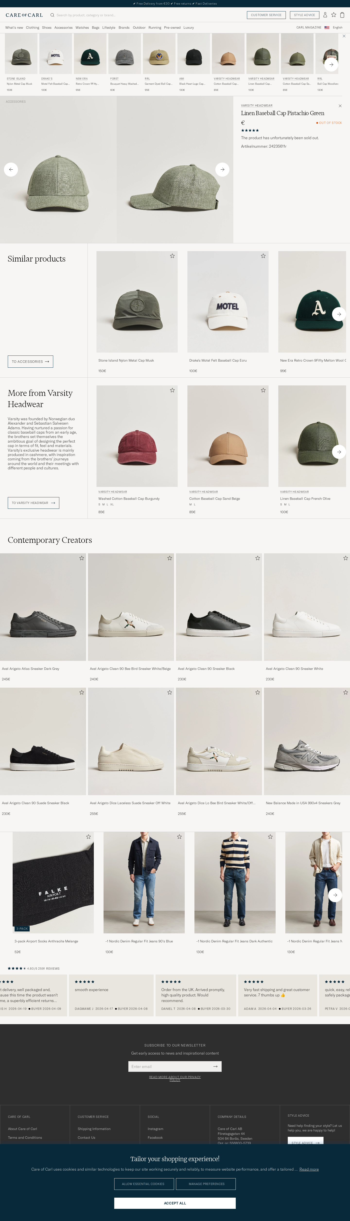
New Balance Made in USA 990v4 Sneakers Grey (303, 803)
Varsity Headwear (227, 78)
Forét (114, 78)
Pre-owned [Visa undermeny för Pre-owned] (172, 27)
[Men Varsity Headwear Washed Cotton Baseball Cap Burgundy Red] (137, 436)
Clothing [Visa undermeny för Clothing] (32, 27)
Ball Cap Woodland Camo (331, 83)
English (337, 27)
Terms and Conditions (25, 1137)
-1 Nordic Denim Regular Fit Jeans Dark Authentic (234, 941)
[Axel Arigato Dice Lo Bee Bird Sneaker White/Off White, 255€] (219, 752)
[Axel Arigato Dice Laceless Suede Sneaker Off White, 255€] (131, 752)
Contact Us (86, 1137)
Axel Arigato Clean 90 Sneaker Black (206, 668)
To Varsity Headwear (33, 503)
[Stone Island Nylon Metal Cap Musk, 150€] (21, 62)
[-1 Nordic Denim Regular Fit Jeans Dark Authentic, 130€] (235, 893)
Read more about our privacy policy (175, 1079)
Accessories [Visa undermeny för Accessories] (63, 27)
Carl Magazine (309, 27)
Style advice (304, 15)
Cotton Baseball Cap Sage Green (297, 84)
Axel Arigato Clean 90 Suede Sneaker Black (35, 803)
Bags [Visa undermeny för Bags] (95, 27)
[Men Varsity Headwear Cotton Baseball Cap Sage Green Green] (297, 53)
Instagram (155, 1129)
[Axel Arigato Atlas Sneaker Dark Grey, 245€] (43, 617)
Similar (37, 259)
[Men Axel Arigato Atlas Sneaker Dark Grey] (43, 607)
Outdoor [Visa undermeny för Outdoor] (139, 27)
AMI (181, 78)
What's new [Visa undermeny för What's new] (14, 27)
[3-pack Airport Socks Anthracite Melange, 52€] (53, 893)
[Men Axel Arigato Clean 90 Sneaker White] (307, 607)
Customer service (266, 15)
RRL (147, 78)
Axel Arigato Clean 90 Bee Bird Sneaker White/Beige (130, 668)
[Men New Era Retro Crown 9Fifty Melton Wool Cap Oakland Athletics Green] (90, 53)
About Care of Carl (22, 1129)
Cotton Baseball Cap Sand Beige (225, 84)
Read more (309, 1169)
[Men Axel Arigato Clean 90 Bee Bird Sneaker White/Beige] (131, 607)
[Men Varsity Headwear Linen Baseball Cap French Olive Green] (262, 53)
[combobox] (337, 27)
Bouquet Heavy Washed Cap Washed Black (123, 84)
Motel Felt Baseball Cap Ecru (54, 84)
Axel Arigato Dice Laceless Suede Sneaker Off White (130, 803)
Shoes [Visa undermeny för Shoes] (47, 27)
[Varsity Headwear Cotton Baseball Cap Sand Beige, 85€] (228, 62)
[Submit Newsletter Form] (215, 1066)
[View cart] (342, 15)
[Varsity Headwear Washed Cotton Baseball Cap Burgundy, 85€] (137, 450)
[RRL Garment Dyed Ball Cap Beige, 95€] (159, 62)
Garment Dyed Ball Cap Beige (158, 84)
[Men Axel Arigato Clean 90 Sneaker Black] (219, 607)
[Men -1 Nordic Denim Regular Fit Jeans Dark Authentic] (235, 882)
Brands (124, 27)
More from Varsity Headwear (40, 398)
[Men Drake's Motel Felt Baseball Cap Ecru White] (55, 53)
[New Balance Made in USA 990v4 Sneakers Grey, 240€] (307, 752)
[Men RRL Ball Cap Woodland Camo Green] (331, 53)
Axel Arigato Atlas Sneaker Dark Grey (30, 668)
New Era (82, 78)
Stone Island (16, 78)
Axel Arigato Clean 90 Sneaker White (294, 668)
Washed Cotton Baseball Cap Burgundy (128, 498)
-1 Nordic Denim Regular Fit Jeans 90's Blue (139, 941)
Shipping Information (94, 1129)
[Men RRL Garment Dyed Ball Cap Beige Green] (159, 53)
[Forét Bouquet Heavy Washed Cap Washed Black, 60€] (124, 62)
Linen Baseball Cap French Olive (259, 84)
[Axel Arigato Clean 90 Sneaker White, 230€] (307, 617)
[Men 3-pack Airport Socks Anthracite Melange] (53, 882)
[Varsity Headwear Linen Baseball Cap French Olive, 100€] (262, 62)
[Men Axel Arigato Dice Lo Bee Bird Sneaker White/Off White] (219, 741)
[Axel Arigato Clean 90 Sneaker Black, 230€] (219, 617)
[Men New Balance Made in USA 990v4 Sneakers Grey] (307, 741)
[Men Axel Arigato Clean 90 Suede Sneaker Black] (43, 741)
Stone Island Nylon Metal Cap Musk (126, 360)
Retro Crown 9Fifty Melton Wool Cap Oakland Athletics (86, 84)
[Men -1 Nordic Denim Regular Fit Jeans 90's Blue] (144, 882)
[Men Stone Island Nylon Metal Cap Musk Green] (21, 53)
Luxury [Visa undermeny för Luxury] (189, 27)
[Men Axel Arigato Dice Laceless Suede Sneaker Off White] (131, 741)
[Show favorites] (333, 15)
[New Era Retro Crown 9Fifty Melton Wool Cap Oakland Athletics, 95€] (90, 62)
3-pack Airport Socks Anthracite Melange (46, 941)
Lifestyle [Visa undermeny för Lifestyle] (108, 27)
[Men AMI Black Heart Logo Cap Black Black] (193, 53)
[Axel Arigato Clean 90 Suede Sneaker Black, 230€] (43, 752)
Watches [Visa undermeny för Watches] (82, 27)
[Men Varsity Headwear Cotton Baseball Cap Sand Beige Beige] (228, 53)
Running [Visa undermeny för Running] (155, 27)
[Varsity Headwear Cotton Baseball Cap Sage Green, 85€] (297, 62)
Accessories (16, 101)
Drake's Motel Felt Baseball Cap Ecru (218, 360)
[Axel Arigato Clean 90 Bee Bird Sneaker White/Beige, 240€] (131, 617)
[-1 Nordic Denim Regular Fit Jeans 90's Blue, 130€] (144, 893)
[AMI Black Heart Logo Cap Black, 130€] (193, 62)
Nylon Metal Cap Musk (19, 83)
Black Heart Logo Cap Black (191, 84)
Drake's (46, 78)
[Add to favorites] (171, 257)
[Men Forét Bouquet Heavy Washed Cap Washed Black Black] (124, 53)
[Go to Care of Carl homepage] (24, 15)
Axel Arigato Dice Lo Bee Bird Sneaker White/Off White (215, 803)
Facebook (155, 1137)
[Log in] (325, 15)
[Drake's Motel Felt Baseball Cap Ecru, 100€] (55, 62)
